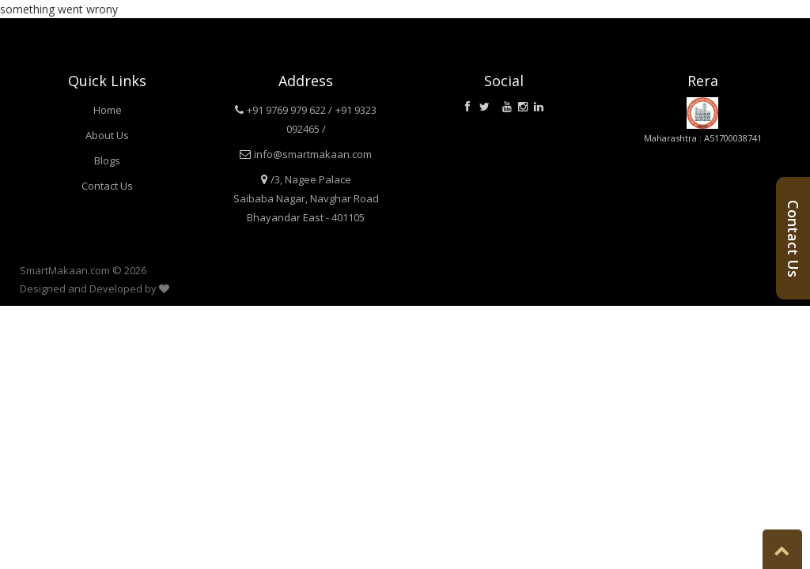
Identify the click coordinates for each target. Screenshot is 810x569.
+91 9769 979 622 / (289, 110)
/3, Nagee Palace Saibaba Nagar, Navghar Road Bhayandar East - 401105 (306, 198)
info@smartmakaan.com (313, 154)
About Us (107, 135)
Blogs (107, 160)
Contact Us (107, 186)
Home (107, 110)
